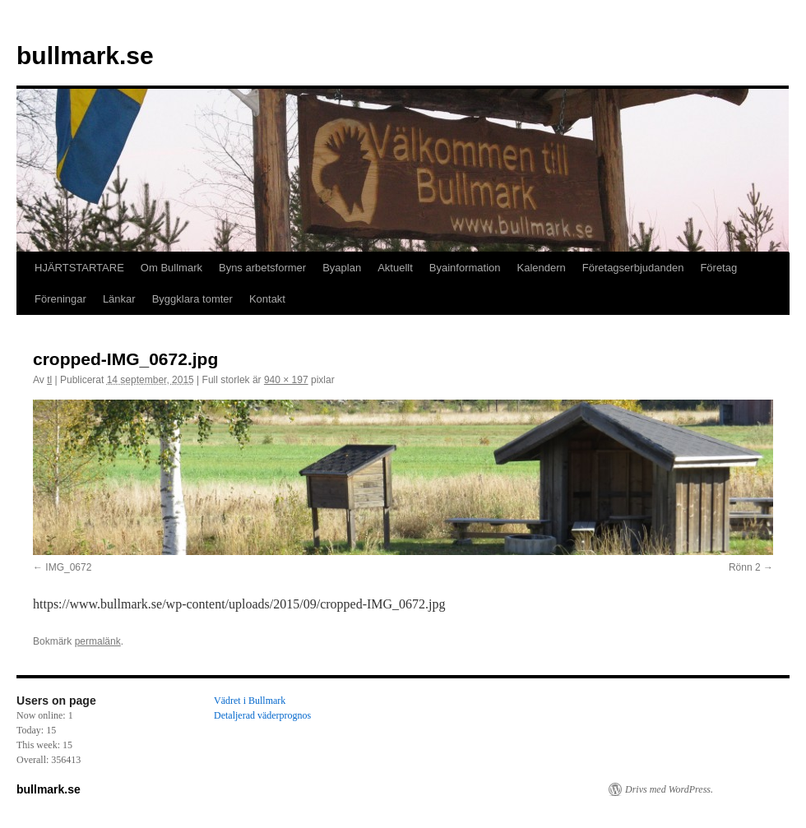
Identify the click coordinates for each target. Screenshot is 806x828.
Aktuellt (395, 267)
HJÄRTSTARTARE (79, 267)
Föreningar (60, 299)
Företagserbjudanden (633, 267)
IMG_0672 (68, 567)
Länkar (119, 299)
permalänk (98, 641)
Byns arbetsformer (262, 267)
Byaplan (341, 267)
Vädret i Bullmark (249, 700)
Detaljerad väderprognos (262, 715)
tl (49, 380)
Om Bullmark (171, 267)
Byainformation (465, 267)
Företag (718, 267)
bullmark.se (85, 55)
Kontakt (267, 299)
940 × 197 (286, 380)
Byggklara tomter (192, 299)
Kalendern (541, 267)
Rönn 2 (745, 567)
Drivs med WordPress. (669, 789)
